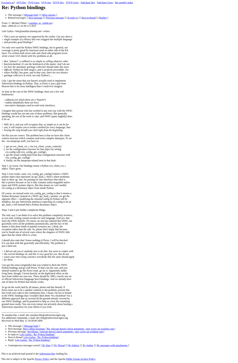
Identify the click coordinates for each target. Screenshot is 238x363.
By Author (88, 345)
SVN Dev (21, 2)
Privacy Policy (42, 359)
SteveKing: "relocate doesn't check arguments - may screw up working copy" (66, 331)
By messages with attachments (112, 345)
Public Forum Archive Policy (80, 359)
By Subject (73, 345)
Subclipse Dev (88, 2)
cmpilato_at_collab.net (40, 23)
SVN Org (46, 2)
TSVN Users (72, 2)
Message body (31, 15)
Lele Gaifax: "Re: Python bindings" (37, 334)
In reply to (72, 17)
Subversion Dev (47, 353)
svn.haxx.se (8, 2)
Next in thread (88, 17)
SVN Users (33, 2)
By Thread (59, 345)
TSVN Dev (58, 2)
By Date (46, 345)
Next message (35, 17)
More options (49, 15)
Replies (103, 17)
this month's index (124, 2)
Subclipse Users (105, 2)
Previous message (55, 17)
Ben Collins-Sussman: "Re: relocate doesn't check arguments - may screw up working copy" (69, 328)
